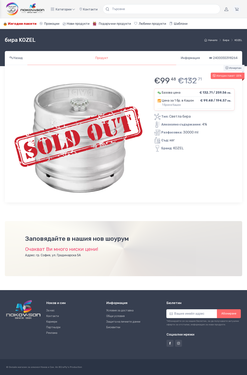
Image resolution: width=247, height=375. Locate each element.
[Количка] (236, 9)
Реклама (51, 333)
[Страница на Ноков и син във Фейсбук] (170, 343)
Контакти (88, 9)
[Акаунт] (226, 9)
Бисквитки (113, 327)
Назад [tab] (16, 58)
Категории (63, 9)
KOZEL (238, 40)
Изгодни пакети (19, 24)
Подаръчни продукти (112, 24)
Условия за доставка (120, 310)
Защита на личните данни (123, 321)
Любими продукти (150, 24)
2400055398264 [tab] (223, 58)
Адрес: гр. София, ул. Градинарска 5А (53, 255)
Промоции (49, 24)
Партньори (53, 327)
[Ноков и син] (23, 309)
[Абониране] (191, 313)
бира (226, 40)
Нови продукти (76, 24)
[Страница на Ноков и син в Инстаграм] (178, 343)
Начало (210, 40)
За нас (50, 310)
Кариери (51, 321)
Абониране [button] (228, 313)
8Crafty (63, 367)
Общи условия (115, 316)
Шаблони (178, 24)
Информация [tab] (190, 58)
